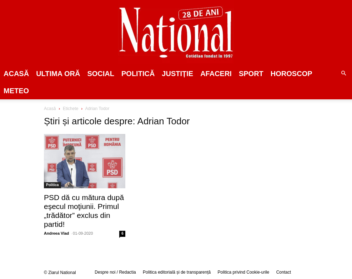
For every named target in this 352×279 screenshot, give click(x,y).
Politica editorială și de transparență (177, 272)
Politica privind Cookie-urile (244, 272)
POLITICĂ (138, 74)
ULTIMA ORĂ (58, 74)
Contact (283, 272)
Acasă (16, 74)
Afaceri (216, 74)
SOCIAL (100, 74)
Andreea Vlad (56, 233)
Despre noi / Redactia (115, 272)
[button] (343, 73)
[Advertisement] (280, 160)
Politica (52, 185)
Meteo (16, 91)
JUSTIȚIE (177, 74)
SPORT (251, 74)
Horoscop (291, 74)
